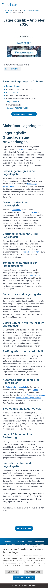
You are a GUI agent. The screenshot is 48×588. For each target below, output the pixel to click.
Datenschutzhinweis (29, 586)
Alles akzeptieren (24, 578)
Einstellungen (33, 572)
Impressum (16, 586)
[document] (24, 558)
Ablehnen (12, 572)
